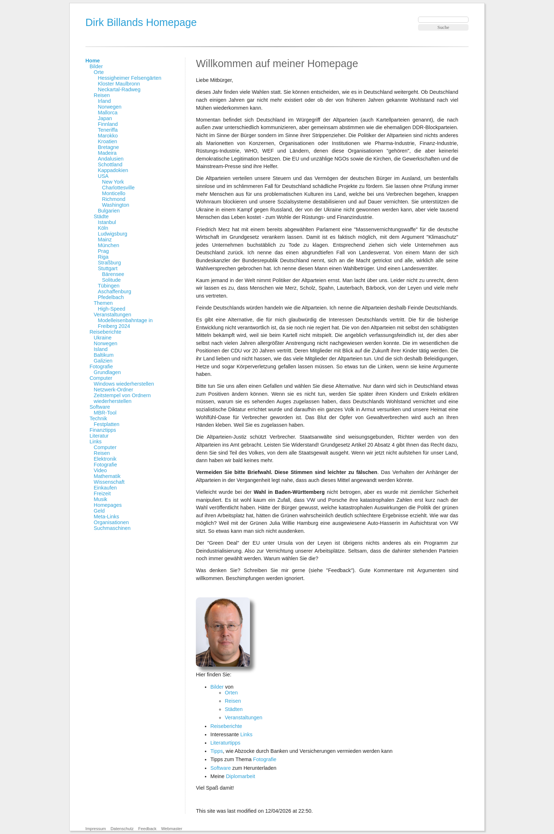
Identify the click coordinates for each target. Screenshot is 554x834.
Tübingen (108, 286)
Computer (100, 378)
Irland (104, 101)
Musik (100, 499)
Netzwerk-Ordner (113, 389)
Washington (115, 205)
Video (100, 470)
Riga (103, 257)
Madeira (107, 153)
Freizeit (102, 493)
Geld (99, 511)
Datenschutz (121, 828)
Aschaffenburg (114, 291)
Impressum (95, 828)
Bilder (96, 66)
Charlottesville (118, 187)
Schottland (110, 164)
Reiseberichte (105, 332)
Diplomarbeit (240, 776)
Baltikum (104, 355)
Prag (103, 251)
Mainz (104, 239)
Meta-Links (106, 516)
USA (103, 176)
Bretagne (108, 147)
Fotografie (101, 366)
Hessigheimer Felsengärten (129, 78)
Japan (105, 118)
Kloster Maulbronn (119, 84)
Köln (103, 228)
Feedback (147, 828)
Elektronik (105, 459)
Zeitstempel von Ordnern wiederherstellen (122, 398)
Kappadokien (113, 170)
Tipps (216, 751)
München (108, 245)
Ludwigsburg (112, 234)
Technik (98, 418)
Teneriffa (108, 130)
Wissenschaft (109, 482)
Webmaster (172, 828)
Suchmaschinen (112, 528)
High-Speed (111, 309)
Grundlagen (107, 372)
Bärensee (113, 274)
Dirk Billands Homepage (141, 22)
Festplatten (106, 424)
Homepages (108, 505)
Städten (234, 709)
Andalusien (110, 159)
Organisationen (111, 522)
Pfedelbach (111, 297)
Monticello (114, 193)
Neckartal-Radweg (119, 89)
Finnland (108, 124)
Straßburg (109, 262)
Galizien (103, 361)
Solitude (111, 280)
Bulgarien (109, 211)
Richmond (114, 199)
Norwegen (110, 107)
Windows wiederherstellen (124, 384)
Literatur (99, 436)
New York (113, 182)
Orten (231, 692)
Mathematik (107, 476)
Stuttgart (107, 268)
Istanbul (107, 222)
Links (95, 441)
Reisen (102, 95)
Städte (101, 216)
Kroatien (107, 141)
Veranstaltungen (112, 314)
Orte (99, 72)
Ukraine (103, 338)
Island (100, 349)
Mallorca (107, 112)
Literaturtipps (225, 743)
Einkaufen (105, 488)
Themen (103, 303)
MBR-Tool (105, 413)
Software (99, 407)
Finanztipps (102, 430)
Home (92, 60)
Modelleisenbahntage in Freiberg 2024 (125, 323)
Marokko (108, 136)
